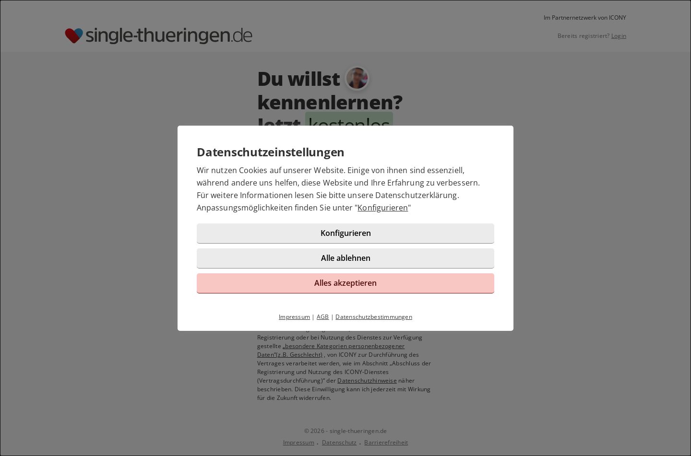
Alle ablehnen (345, 258)
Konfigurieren (382, 207)
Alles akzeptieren (345, 283)
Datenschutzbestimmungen (373, 317)
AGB (323, 317)
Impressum (294, 317)
